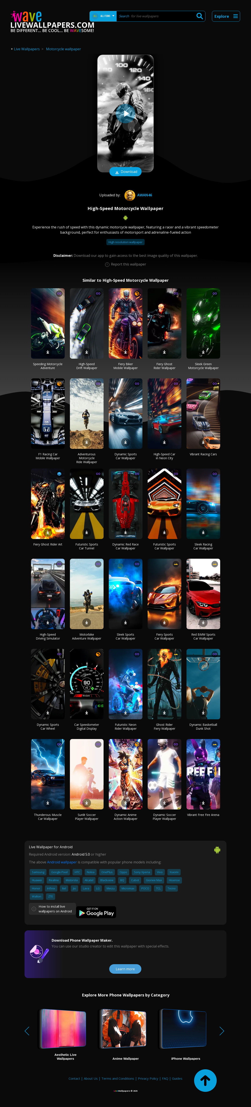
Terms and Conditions (117, 1078)
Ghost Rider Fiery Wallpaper (164, 727)
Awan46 (137, 195)
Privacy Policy (148, 1078)
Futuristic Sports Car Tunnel (86, 546)
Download (125, 172)
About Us (91, 1078)
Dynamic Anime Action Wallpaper (125, 817)
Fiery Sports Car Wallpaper (164, 636)
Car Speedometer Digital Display (86, 727)
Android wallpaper (62, 862)
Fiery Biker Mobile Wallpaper (125, 366)
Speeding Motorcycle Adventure (48, 366)
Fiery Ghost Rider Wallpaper (164, 366)
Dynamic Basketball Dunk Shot (203, 727)
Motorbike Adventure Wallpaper (86, 636)
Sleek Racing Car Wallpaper (203, 546)
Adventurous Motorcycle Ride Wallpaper (86, 458)
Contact (74, 1078)
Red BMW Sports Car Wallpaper (203, 636)
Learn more (125, 969)
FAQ (165, 1078)
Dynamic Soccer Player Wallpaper (164, 817)
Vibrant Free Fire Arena (203, 815)
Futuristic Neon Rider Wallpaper (126, 727)
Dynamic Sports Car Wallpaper (125, 456)
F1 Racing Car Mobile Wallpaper (48, 456)
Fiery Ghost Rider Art (47, 544)
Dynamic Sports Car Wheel (48, 727)
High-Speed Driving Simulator (48, 636)
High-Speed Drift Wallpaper (86, 366)
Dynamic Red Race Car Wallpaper (125, 546)
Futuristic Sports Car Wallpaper (164, 546)
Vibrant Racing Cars (203, 454)
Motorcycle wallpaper (63, 49)
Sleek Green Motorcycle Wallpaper (203, 366)
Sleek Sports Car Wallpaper (125, 636)
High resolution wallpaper (125, 242)
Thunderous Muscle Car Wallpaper (48, 817)
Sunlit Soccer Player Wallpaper (86, 817)
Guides (177, 1078)
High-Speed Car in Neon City (164, 456)
